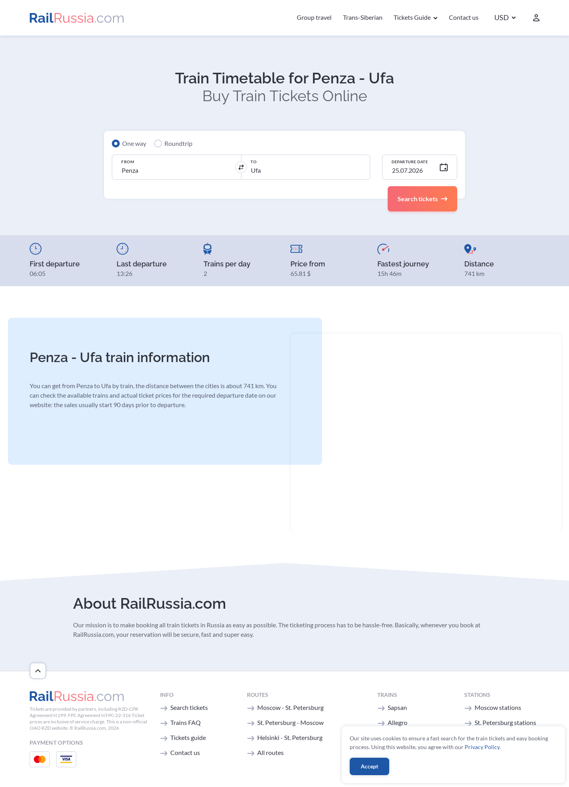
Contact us (464, 17)
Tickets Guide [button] (413, 17)
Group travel (314, 17)
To (253, 161)
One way (134, 143)
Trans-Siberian (362, 17)
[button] (505, 18)
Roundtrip (178, 143)
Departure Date (410, 161)
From (127, 161)
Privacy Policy (482, 747)
